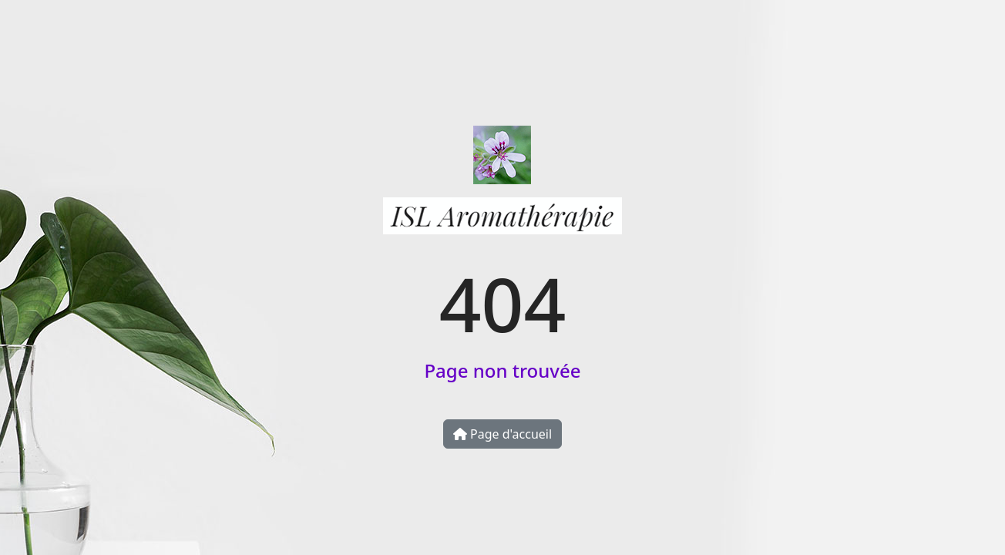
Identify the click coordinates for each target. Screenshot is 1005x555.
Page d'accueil (502, 434)
